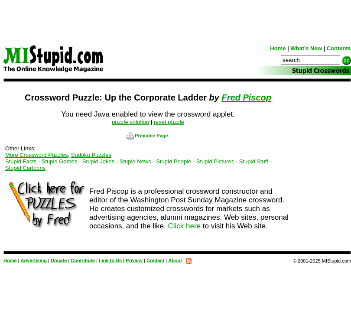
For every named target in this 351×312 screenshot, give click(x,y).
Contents (339, 48)
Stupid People (173, 161)
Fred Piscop (246, 97)
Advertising (34, 260)
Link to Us (110, 260)
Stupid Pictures (215, 161)
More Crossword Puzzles (36, 155)
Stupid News (135, 161)
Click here (184, 226)
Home (278, 48)
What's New (306, 48)
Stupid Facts (20, 161)
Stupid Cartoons (25, 168)
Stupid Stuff (253, 161)
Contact (155, 260)
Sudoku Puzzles (91, 155)
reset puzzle (169, 122)
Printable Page (147, 135)
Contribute (83, 260)
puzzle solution (130, 122)
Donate (59, 260)
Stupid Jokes (98, 161)
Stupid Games (59, 161)
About (175, 260)
